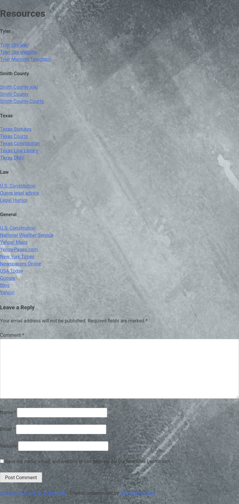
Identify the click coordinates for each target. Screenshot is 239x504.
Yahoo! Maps (14, 242)
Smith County (14, 94)
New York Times (17, 256)
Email (7, 429)
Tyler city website (18, 52)
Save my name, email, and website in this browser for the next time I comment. (88, 461)
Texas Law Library (19, 150)
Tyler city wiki (14, 45)
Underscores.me (137, 493)
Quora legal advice (19, 193)
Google (7, 278)
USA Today (11, 271)
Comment (12, 335)
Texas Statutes (16, 129)
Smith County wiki (19, 87)
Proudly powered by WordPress (33, 493)
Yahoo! (7, 292)
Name (8, 412)
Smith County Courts (22, 101)
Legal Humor (13, 200)
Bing (5, 285)
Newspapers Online (20, 264)
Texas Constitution (20, 143)
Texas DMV (12, 158)
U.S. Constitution (18, 186)
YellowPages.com (19, 249)
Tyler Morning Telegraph (25, 59)
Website (8, 446)
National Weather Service (26, 235)
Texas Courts (14, 136)
